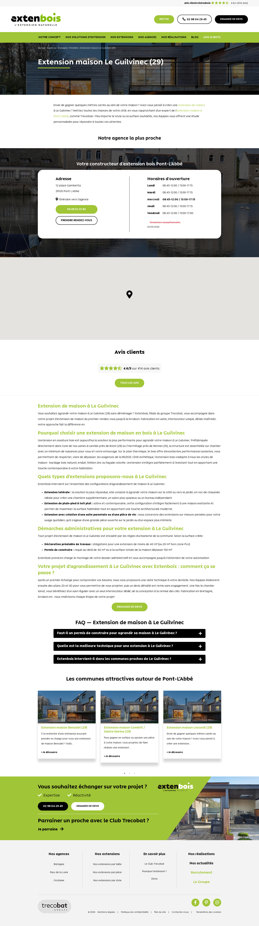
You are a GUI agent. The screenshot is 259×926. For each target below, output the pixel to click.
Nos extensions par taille (107, 864)
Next (226, 731)
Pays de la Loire (59, 872)
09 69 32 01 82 (76, 209)
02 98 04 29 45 (53, 806)
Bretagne (63, 48)
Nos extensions (122, 37)
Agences (51, 48)
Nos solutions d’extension (86, 37)
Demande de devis (129, 607)
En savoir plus (154, 854)
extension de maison (191, 105)
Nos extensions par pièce (107, 872)
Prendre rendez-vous (76, 220)
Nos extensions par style (107, 880)
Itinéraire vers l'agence (72, 199)
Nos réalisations (173, 37)
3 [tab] (134, 773)
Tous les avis (129, 383)
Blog (195, 37)
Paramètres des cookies (208, 912)
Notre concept (49, 37)
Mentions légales (106, 912)
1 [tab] (124, 773)
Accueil (41, 48)
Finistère (74, 48)
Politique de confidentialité (134, 912)
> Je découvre (49, 752)
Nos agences (147, 37)
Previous (33, 731)
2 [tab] (129, 773)
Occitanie (59, 880)
